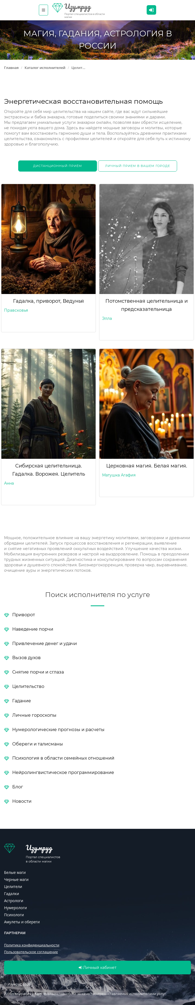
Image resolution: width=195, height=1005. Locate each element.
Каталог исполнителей (45, 67)
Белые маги (15, 872)
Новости (22, 801)
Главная (11, 67)
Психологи (14, 914)
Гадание (21, 700)
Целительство (28, 686)
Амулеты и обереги (22, 921)
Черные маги (16, 879)
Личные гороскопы (34, 715)
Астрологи (13, 900)
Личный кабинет (151, 10)
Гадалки (11, 893)
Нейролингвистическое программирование (63, 772)
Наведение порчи (32, 629)
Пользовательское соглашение (31, 951)
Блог (17, 786)
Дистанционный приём (57, 166)
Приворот (23, 614)
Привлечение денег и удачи (44, 643)
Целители (13, 886)
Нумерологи (15, 907)
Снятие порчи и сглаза (38, 672)
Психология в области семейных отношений (63, 758)
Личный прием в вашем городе (137, 166)
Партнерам (15, 932)
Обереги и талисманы (37, 744)
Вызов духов (26, 657)
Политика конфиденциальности (31, 945)
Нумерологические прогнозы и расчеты (58, 729)
